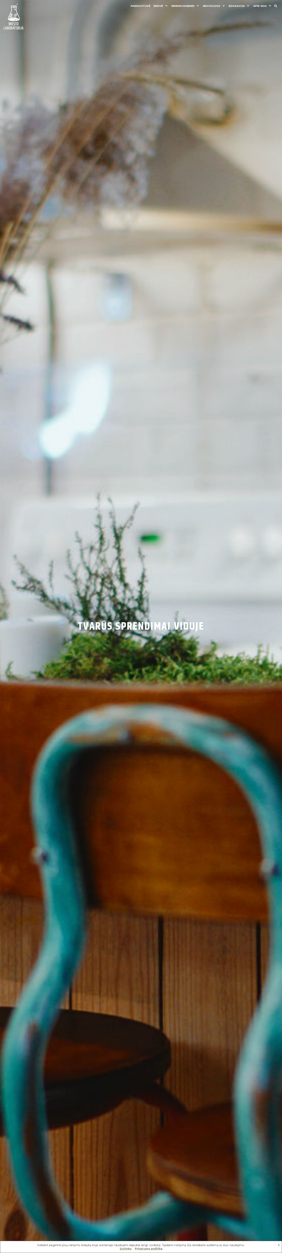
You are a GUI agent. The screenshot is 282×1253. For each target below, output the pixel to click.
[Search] (275, 5)
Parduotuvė (141, 5)
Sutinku (126, 1248)
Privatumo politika (148, 1248)
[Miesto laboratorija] (13, 17)
